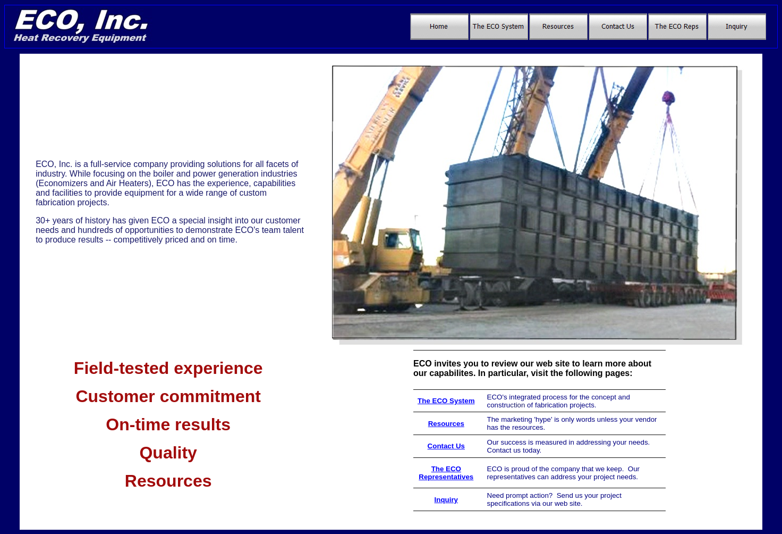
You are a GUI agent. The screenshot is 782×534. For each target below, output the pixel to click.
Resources (446, 424)
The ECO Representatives (446, 473)
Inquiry (446, 500)
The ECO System (446, 401)
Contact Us (446, 446)
